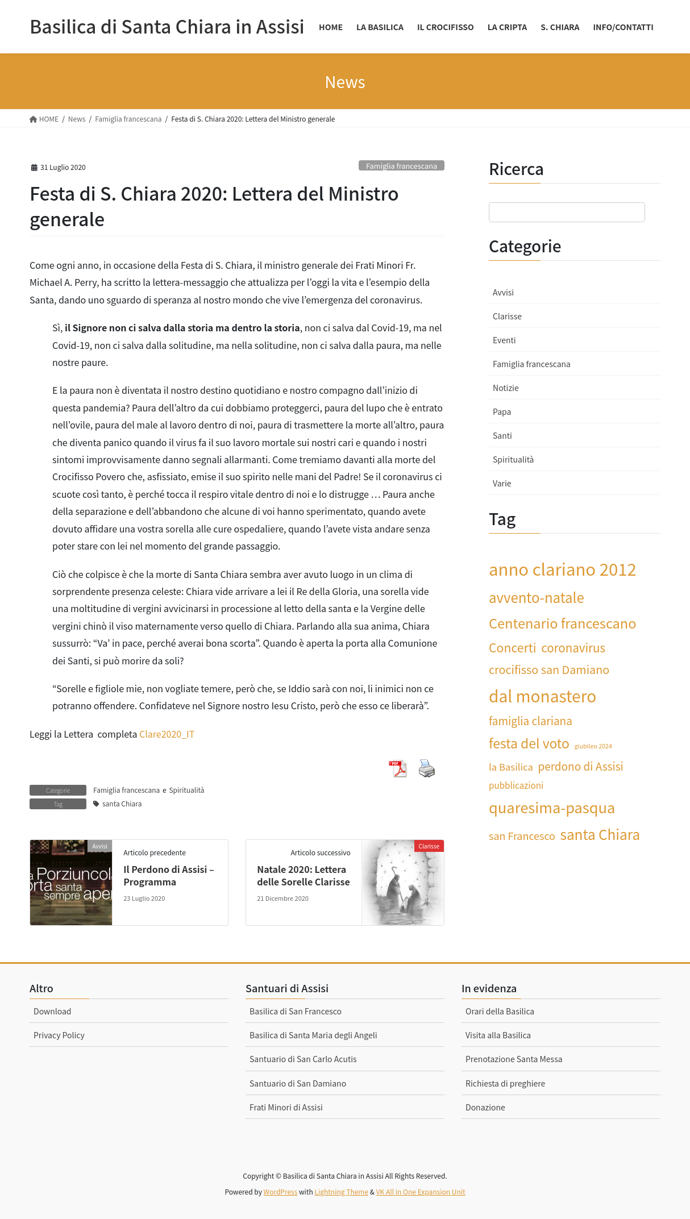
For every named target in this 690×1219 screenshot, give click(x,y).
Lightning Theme (341, 1191)
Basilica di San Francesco (296, 1011)
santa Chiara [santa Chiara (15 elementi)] (600, 834)
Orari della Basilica (499, 1011)
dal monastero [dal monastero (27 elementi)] (542, 695)
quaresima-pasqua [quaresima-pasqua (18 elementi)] (552, 806)
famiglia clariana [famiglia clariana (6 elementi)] (530, 720)
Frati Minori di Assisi (286, 1107)
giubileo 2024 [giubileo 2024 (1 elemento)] (593, 746)
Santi (502, 435)
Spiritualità (186, 789)
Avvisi (503, 292)
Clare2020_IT (166, 733)
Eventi (504, 340)
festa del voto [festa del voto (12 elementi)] (529, 742)
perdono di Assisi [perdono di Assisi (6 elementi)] (580, 765)
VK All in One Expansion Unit (420, 1191)
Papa (502, 411)
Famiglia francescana (401, 165)
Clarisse (507, 316)
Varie (502, 483)
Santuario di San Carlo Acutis (303, 1058)
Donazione (485, 1107)
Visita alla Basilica (498, 1035)
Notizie (506, 387)
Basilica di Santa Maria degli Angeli (313, 1035)
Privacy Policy (59, 1035)
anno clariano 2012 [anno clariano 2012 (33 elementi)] (563, 568)
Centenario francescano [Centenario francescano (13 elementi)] (562, 623)
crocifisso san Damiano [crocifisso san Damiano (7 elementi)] (549, 669)
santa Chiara (122, 803)
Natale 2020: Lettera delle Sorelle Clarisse (303, 875)
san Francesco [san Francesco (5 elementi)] (522, 835)
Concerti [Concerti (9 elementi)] (513, 647)
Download (53, 1011)
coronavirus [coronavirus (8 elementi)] (573, 647)
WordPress (281, 1191)
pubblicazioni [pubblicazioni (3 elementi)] (516, 785)
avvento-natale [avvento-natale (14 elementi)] (536, 597)
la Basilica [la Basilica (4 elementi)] (511, 766)
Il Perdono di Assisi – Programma (168, 875)
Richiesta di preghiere (505, 1083)
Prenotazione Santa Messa (514, 1058)
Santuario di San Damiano (298, 1083)
